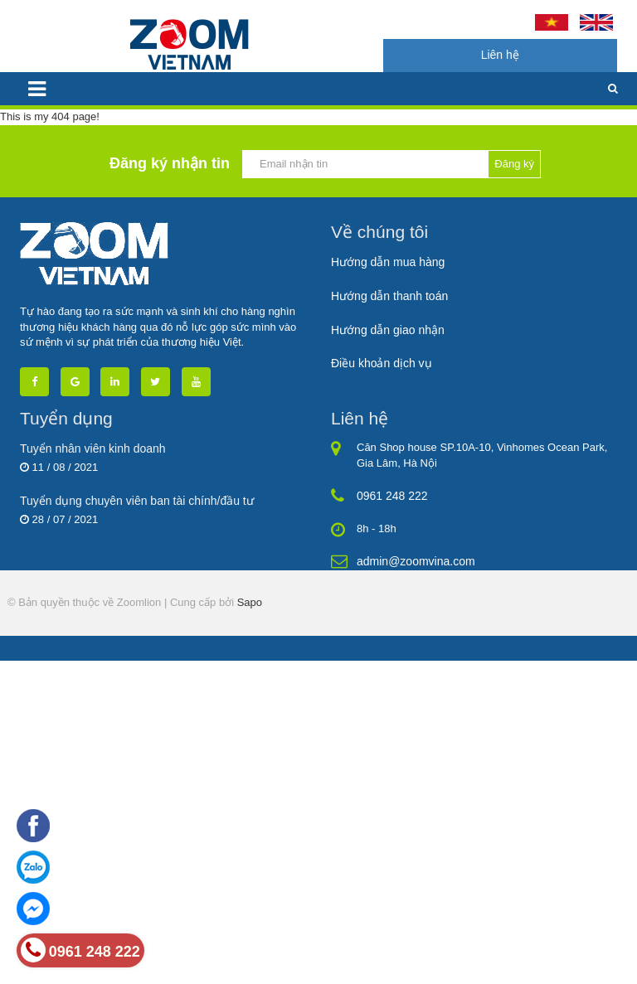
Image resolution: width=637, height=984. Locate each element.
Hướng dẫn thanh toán (389, 296)
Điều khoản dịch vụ (381, 363)
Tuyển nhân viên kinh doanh (93, 448)
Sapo (249, 602)
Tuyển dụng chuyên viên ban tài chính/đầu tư (137, 500)
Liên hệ (500, 54)
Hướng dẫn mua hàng (388, 262)
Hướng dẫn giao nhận (388, 330)
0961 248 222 (392, 495)
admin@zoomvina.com (416, 561)
